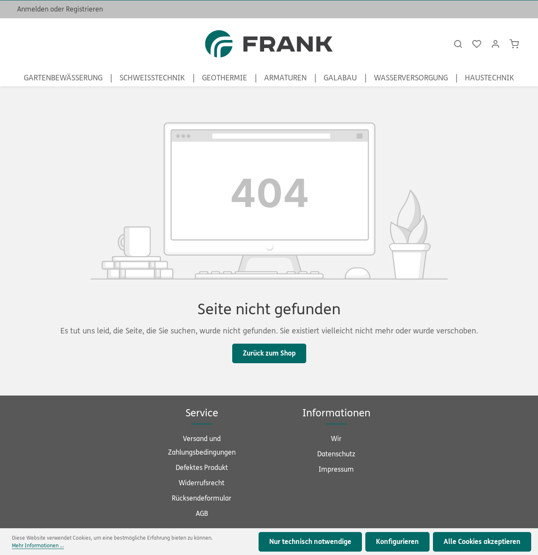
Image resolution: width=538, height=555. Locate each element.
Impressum (336, 469)
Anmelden (32, 9)
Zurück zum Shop (269, 353)
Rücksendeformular (201, 498)
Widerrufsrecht (202, 483)
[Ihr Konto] (495, 43)
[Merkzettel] (476, 43)
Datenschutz (336, 454)
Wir (336, 439)
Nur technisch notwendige (310, 542)
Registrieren (84, 9)
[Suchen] (458, 43)
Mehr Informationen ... (38, 546)
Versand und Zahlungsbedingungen (202, 445)
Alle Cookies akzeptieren (482, 542)
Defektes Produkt (202, 468)
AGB (202, 513)
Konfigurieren (397, 542)
